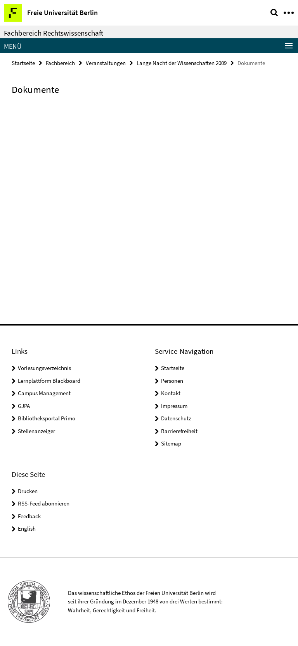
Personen (172, 380)
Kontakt (170, 393)
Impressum (174, 406)
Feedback (29, 516)
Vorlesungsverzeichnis (44, 368)
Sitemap (171, 443)
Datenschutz (176, 418)
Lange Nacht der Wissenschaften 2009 (182, 63)
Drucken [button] (28, 491)
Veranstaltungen (106, 63)
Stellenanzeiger (36, 431)
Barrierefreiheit (179, 431)
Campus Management (44, 393)
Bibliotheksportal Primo (46, 418)
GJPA (24, 406)
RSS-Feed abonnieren (43, 503)
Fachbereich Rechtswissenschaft (53, 33)
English (27, 528)
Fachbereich (60, 63)
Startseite (23, 63)
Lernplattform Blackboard (49, 380)
